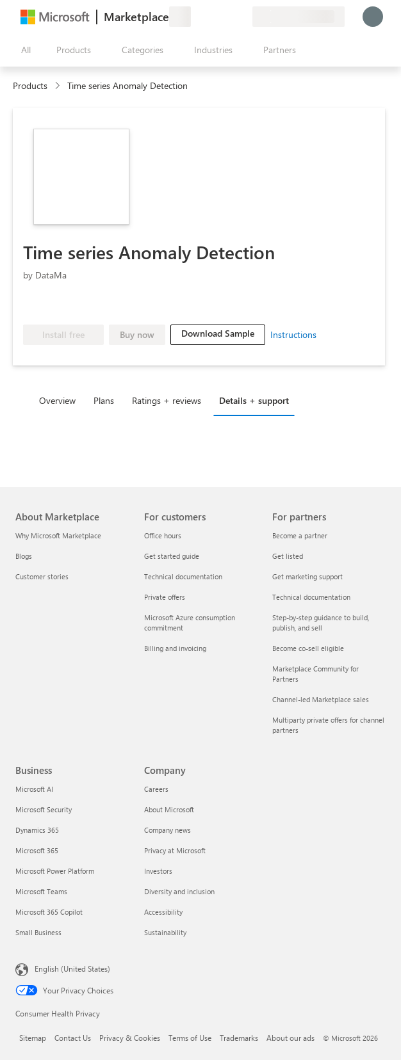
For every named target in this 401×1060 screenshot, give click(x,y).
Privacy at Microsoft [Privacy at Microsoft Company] (175, 850)
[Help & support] (211, 16)
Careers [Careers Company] (156, 789)
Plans (104, 400)
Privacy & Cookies (129, 1037)
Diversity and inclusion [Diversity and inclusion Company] (179, 891)
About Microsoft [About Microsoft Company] (169, 809)
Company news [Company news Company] (167, 830)
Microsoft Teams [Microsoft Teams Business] (41, 891)
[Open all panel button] (23, 50)
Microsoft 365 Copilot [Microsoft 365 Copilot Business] (49, 912)
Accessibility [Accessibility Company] (163, 912)
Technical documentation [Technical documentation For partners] (311, 597)
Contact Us (72, 1037)
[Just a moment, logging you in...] (373, 16)
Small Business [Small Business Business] (38, 932)
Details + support (254, 400)
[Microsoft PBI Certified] (106, 305)
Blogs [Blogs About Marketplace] (23, 556)
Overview (57, 400)
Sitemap (32, 1037)
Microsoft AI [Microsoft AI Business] (34, 789)
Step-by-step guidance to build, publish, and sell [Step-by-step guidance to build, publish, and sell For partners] (320, 622)
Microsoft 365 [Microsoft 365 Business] (36, 850)
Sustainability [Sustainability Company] (165, 932)
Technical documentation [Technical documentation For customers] (183, 576)
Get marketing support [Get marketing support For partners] (307, 576)
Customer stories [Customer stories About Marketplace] (42, 576)
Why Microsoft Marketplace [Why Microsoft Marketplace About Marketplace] (58, 535)
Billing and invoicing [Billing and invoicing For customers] (175, 648)
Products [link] (30, 85)
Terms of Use (189, 1037)
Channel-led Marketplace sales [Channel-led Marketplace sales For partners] (320, 699)
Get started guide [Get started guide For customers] (171, 556)
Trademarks (239, 1037)
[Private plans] (242, 16)
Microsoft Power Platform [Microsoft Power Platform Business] (54, 871)
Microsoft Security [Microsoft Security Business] (43, 809)
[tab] (60, 400)
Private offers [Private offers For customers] (164, 597)
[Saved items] (227, 16)
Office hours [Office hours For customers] (162, 535)
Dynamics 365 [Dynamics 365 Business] (37, 830)
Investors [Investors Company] (158, 871)
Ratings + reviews (166, 400)
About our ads (290, 1037)
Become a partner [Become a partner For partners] (299, 535)
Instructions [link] (293, 334)
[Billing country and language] (298, 16)
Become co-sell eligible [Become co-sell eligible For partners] (308, 648)
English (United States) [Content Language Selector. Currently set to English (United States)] (72, 968)
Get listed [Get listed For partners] (287, 556)
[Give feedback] (196, 16)
